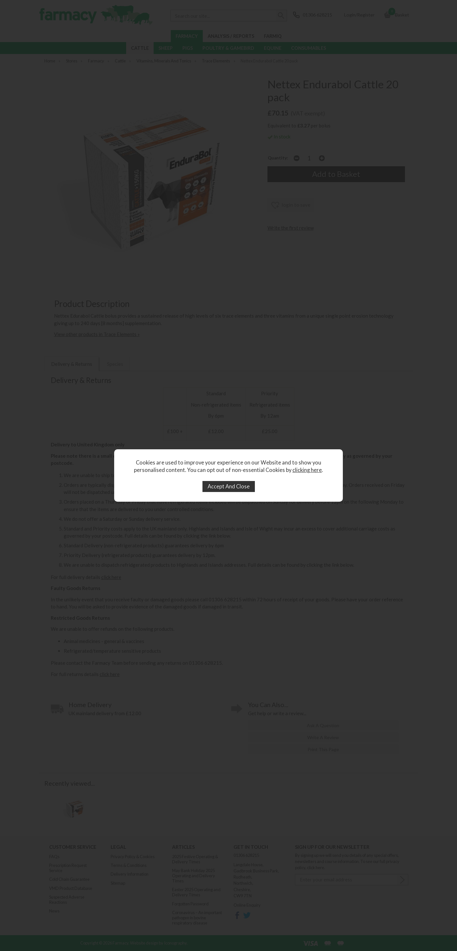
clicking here (307, 470)
